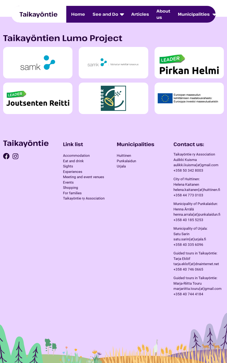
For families (72, 193)
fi (220, 14)
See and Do (105, 14)
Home (78, 14)
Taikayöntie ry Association (84, 198)
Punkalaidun (126, 161)
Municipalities (194, 14)
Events (68, 182)
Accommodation (76, 155)
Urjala (121, 166)
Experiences (72, 172)
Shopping (70, 187)
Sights (68, 166)
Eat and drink (73, 161)
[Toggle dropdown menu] (214, 14)
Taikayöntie (39, 14)
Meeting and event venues (83, 177)
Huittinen (124, 155)
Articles (140, 14)
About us (163, 14)
